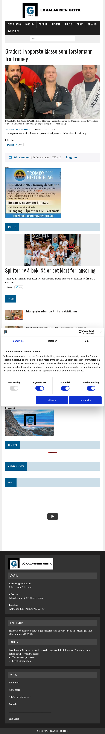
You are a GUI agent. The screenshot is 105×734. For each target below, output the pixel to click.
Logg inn (29, 24)
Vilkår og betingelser (19, 696)
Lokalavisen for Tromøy (58, 731)
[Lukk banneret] (100, 332)
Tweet (10, 144)
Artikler (43, 24)
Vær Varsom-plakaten (23, 657)
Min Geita (14, 718)
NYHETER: (12, 226)
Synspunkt (13, 31)
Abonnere (14, 682)
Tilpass (52, 400)
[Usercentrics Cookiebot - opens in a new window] (81, 332)
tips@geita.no (84, 630)
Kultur (68, 24)
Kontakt (13, 704)
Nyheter (56, 24)
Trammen (92, 24)
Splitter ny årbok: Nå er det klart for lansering (50, 270)
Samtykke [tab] (18, 340)
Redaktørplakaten (21, 660)
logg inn (71, 157)
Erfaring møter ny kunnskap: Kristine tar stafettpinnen (51, 311)
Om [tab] (87, 340)
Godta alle (85, 400)
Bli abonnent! (22, 157)
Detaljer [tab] (52, 340)
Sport (80, 24)
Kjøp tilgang (14, 24)
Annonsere (14, 689)
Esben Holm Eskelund (19, 130)
